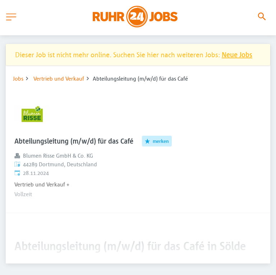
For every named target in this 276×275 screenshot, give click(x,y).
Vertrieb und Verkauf (58, 78)
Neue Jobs (237, 54)
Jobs (18, 78)
